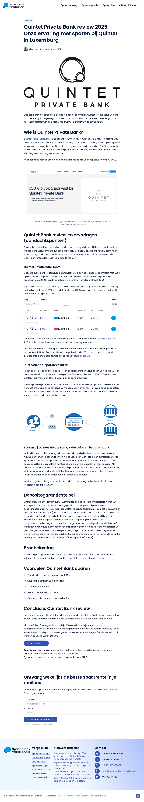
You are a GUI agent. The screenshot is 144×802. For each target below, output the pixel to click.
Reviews (28, 20)
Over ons (62, 796)
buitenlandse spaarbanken (89, 471)
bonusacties (85, 355)
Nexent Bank (104, 338)
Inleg (26, 299)
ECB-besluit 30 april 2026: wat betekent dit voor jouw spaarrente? (73, 773)
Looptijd (44, 300)
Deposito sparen (41, 757)
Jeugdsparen (39, 761)
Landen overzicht (41, 777)
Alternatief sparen (129, 5)
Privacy (71, 796)
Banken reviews (40, 773)
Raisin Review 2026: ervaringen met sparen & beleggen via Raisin (72, 779)
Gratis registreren (36, 643)
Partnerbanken (82, 796)
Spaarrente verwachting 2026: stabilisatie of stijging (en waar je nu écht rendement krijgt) (71, 756)
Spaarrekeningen (41, 753)
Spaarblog (109, 5)
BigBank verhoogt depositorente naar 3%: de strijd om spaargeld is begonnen (72, 765)
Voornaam (28, 708)
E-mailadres (29, 700)
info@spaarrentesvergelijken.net (119, 770)
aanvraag (98, 558)
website (70, 221)
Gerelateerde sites (98, 796)
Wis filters (67, 305)
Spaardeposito (90, 5)
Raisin (27, 370)
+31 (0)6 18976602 (111, 765)
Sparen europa (40, 765)
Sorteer (113, 300)
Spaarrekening (69, 5)
